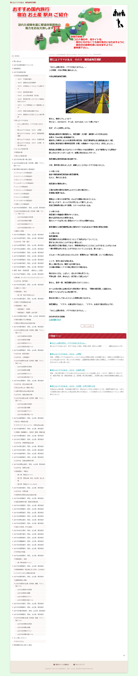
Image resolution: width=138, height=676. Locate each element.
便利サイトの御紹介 (62, 664)
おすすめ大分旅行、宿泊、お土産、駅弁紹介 (29, 603)
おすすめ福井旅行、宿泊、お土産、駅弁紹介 (29, 453)
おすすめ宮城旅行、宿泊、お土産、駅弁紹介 (29, 252)
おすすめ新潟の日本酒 (25, 336)
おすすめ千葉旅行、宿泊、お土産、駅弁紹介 (29, 274)
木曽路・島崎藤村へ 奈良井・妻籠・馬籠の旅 (30, 432)
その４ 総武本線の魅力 (25, 92)
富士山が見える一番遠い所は (24, 387)
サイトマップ (80, 664)
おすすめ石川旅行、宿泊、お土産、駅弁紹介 (29, 450)
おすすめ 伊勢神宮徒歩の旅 (24, 443)
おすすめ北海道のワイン (25, 224)
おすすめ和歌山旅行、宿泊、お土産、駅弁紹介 (29, 464)
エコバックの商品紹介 (22, 197)
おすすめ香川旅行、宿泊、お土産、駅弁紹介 (29, 534)
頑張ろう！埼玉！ (21, 288)
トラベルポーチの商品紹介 (23, 200)
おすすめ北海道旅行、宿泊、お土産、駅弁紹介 (29, 207)
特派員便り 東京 (21, 305)
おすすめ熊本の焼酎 (24, 593)
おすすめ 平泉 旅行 (22, 241)
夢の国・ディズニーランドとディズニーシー (29, 277)
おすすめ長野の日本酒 (25, 366)
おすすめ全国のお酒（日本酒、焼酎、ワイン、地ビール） (29, 164)
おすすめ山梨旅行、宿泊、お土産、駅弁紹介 (29, 380)
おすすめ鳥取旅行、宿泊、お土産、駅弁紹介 (29, 512)
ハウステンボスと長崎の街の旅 (25, 573)
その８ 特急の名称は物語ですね (28, 111)
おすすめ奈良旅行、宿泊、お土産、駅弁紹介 (29, 488)
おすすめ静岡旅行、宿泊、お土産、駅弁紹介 (29, 418)
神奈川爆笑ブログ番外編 (23, 319)
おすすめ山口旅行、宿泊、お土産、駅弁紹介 (29, 530)
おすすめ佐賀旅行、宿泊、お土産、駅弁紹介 (29, 555)
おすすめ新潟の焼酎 (24, 340)
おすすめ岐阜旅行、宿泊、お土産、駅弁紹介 (29, 428)
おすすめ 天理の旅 (21, 491)
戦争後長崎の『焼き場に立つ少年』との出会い (30, 569)
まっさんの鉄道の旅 (21, 149)
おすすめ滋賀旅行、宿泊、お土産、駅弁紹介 (29, 457)
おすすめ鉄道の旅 (20, 72)
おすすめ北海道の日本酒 (25, 217)
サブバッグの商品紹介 (22, 193)
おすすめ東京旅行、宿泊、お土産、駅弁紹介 (29, 299)
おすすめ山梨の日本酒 (25, 404)
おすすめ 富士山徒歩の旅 (23, 384)
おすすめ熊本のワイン (25, 596)
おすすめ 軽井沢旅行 (22, 353)
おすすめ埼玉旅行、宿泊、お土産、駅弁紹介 (29, 284)
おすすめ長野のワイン (25, 373)
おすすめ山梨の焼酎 (24, 407)
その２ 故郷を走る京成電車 (27, 82)
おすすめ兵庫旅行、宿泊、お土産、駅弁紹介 (29, 509)
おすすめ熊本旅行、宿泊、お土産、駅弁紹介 (29, 576)
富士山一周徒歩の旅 (21, 421)
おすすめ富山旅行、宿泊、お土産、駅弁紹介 (29, 446)
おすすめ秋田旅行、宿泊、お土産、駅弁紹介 (29, 245)
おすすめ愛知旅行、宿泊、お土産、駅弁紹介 (29, 436)
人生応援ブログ (55, 320)
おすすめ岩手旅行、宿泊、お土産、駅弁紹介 (29, 238)
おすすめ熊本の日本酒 (25, 589)
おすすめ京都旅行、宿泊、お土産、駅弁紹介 (29, 498)
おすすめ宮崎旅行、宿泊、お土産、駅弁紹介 (29, 607)
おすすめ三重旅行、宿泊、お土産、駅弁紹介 (29, 439)
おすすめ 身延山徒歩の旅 (23, 394)
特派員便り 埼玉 (21, 291)
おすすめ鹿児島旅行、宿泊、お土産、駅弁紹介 (29, 611)
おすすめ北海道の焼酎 (25, 220)
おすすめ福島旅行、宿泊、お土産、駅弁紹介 (29, 256)
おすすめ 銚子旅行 (21, 281)
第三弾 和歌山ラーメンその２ (27, 484)
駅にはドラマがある (21, 120)
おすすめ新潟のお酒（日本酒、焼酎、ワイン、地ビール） (30, 331)
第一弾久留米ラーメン (25, 562)
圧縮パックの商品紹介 (22, 204)
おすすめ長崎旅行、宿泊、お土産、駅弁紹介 (29, 566)
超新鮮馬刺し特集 (21, 580)
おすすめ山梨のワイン (25, 411)
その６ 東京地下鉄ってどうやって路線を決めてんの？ (31, 100)
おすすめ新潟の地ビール (25, 346)
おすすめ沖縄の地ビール (25, 634)
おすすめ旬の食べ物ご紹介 (23, 159)
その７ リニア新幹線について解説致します (31, 106)
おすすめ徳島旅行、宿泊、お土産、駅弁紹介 (29, 537)
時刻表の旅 (18, 152)
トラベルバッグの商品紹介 (23, 173)
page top (124, 655)
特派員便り (17, 68)
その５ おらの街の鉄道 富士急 (28, 95)
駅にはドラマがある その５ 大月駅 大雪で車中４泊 (73, 386)
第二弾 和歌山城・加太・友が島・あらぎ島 (31, 479)
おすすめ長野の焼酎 (24, 370)
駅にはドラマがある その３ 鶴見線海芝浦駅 (31, 135)
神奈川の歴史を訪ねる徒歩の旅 (25, 323)
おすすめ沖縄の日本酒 (25, 624)
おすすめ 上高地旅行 (22, 357)
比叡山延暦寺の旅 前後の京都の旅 (26, 502)
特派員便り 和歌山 (21, 471)
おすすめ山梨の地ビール (25, 377)
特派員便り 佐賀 (21, 559)
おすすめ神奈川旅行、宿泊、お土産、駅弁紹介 (29, 316)
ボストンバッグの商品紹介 (23, 180)
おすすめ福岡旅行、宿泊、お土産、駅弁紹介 (29, 548)
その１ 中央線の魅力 (25, 79)
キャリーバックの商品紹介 (23, 176)
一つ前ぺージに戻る (87, 326)
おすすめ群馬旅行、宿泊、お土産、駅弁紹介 (29, 260)
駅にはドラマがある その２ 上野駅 (66, 354)
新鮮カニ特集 (19, 231)
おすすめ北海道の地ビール (26, 227)
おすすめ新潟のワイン (25, 343)
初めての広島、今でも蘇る (23, 527)
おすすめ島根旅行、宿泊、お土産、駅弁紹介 (29, 516)
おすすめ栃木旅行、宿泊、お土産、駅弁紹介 (29, 263)
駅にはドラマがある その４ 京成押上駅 (68, 370)
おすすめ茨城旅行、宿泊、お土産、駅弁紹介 (29, 267)
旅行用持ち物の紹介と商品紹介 (24, 169)
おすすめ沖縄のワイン (25, 631)
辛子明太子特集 (20, 552)
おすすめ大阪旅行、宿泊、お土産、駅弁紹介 (29, 505)
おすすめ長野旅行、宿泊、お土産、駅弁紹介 (29, 350)
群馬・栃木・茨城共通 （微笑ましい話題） (29, 270)
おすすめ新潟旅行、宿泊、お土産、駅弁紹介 (29, 327)
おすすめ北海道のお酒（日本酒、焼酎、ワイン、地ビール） (29, 212)
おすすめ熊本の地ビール (25, 600)
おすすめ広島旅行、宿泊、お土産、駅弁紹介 (29, 523)
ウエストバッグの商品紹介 (23, 190)
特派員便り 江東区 (24, 309)
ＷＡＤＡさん (19, 641)
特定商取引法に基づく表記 (23, 645)
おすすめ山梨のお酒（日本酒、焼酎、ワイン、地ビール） (30, 399)
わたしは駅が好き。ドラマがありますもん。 (69, 343)
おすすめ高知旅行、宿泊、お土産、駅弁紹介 (29, 545)
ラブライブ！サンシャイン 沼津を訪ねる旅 (29, 425)
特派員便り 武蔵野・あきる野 (27, 312)
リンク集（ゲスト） (20, 638)
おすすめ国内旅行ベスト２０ (23, 65)
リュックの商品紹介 (21, 186)
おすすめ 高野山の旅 (22, 468)
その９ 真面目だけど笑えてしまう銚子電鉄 (31, 116)
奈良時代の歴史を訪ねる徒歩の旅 (25, 495)
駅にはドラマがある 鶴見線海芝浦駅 (23, 2)
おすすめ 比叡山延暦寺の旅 (24, 460)
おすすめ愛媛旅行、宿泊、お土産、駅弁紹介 (29, 541)
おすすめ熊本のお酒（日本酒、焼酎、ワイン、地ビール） (30, 585)
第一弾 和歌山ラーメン (25, 475)
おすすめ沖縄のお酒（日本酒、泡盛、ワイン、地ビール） (30, 619)
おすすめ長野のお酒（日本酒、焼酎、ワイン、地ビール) (30, 362)
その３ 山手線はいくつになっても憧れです (31, 87)
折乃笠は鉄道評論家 (21, 75)
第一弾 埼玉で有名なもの (26, 295)
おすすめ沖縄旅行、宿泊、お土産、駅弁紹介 (29, 614)
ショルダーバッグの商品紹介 (24, 183)
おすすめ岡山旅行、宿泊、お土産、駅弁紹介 (29, 520)
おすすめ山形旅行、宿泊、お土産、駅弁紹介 (29, 249)
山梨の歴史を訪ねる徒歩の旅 (24, 391)
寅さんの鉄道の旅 (21, 156)
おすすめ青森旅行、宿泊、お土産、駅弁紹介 (29, 234)
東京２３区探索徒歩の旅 (23, 302)
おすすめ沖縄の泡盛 (24, 627)
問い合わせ (17, 61)
